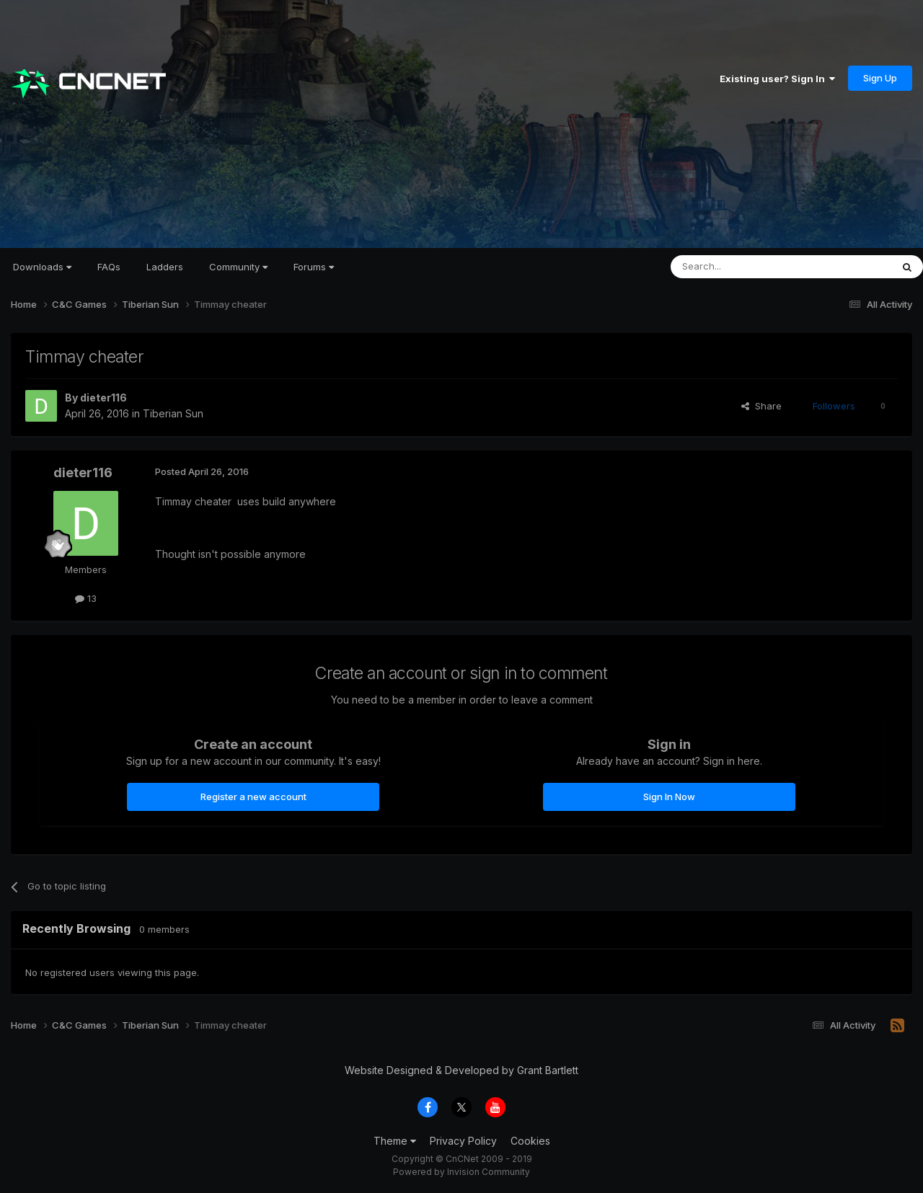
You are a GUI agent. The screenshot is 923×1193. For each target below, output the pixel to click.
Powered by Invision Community (461, 1171)
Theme (395, 1141)
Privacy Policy (463, 1141)
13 (86, 598)
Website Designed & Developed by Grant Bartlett (461, 1070)
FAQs (108, 266)
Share (761, 406)
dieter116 (103, 397)
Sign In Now (669, 796)
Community (238, 266)
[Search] (744, 266)
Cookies (530, 1141)
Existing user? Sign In (777, 78)
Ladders (164, 266)
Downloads (42, 266)
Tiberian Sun (173, 413)
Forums (313, 266)
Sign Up (880, 78)
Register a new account (253, 796)
